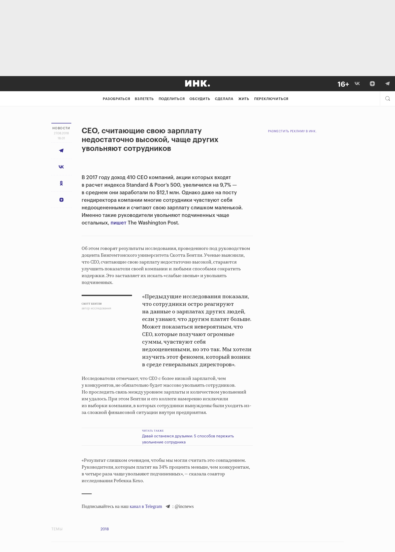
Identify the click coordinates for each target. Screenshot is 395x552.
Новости (61, 128)
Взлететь (144, 99)
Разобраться (116, 99)
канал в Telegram (146, 506)
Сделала (224, 99)
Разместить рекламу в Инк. (292, 131)
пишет (117, 222)
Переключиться (271, 99)
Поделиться (172, 99)
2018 (105, 529)
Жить (243, 99)
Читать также (153, 430)
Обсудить (199, 99)
